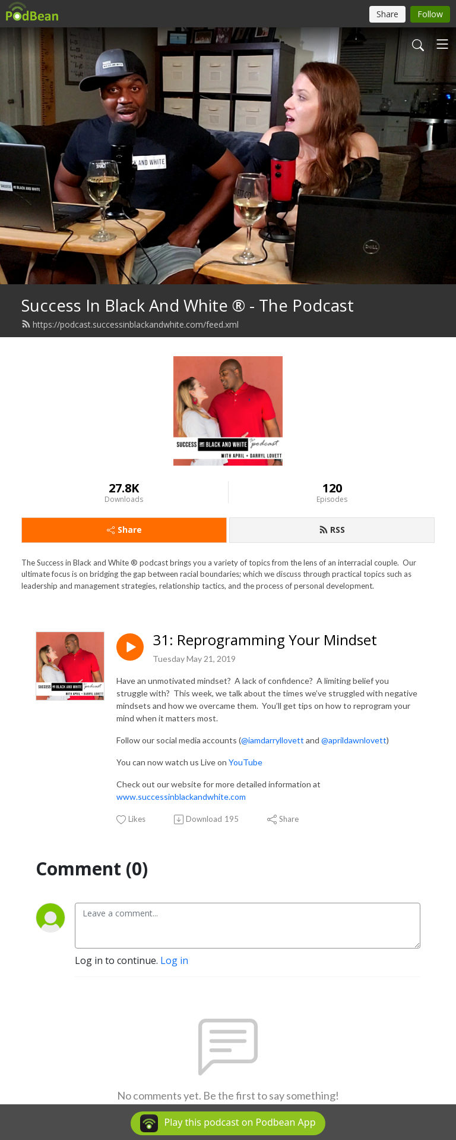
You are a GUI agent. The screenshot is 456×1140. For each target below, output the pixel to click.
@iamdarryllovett (272, 740)
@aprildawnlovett (354, 740)
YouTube (245, 762)
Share (124, 529)
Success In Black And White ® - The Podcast (187, 305)
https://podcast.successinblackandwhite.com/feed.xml (130, 324)
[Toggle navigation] (442, 44)
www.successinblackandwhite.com (181, 797)
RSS (332, 529)
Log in (174, 960)
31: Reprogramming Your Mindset (265, 640)
